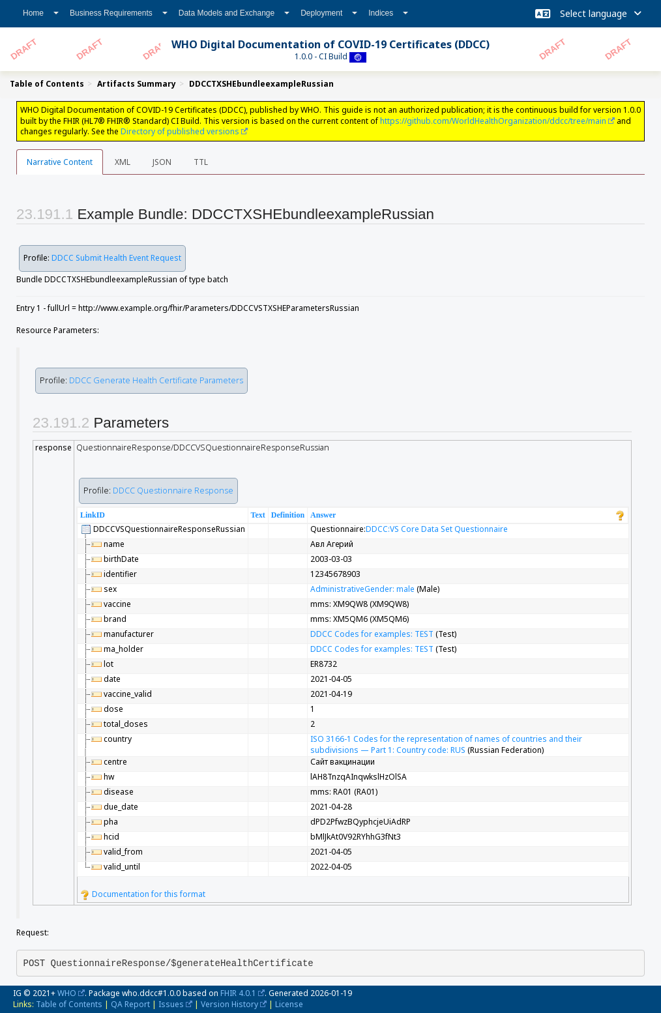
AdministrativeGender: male (362, 589)
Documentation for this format (142, 894)
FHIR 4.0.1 (238, 993)
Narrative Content (60, 162)
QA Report (130, 1004)
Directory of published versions (180, 131)
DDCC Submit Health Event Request (116, 257)
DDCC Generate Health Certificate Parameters (156, 380)
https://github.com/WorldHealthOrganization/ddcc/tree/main (493, 120)
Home (41, 13)
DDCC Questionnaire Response (173, 490)
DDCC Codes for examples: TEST (371, 633)
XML (122, 162)
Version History (229, 1004)
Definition (287, 515)
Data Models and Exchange (234, 13)
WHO (66, 993)
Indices (388, 13)
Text (258, 515)
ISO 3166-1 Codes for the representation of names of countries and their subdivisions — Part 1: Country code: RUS (446, 744)
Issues (171, 1004)
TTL (201, 162)
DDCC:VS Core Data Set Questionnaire (437, 529)
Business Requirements (119, 13)
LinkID (92, 515)
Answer (323, 515)
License (289, 1004)
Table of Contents (69, 1004)
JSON (162, 162)
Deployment (329, 13)
